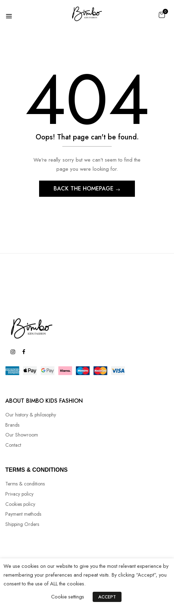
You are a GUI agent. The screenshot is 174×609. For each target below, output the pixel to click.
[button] (161, 14)
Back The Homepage (84, 188)
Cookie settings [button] (67, 596)
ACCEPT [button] (107, 597)
